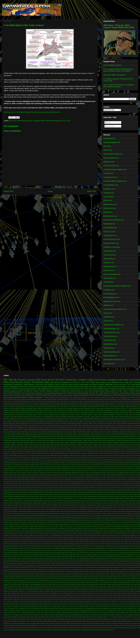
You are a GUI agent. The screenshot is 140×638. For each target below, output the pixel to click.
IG (117, 537)
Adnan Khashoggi (69, 481)
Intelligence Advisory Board (92, 539)
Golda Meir (134, 531)
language (32, 625)
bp (104, 425)
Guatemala (41, 434)
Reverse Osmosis (67, 586)
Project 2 (133, 582)
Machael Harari (103, 556)
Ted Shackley (25, 442)
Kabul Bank (16, 550)
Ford (71, 524)
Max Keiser (18, 561)
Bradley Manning (61, 429)
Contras (130, 429)
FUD (87, 432)
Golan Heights (120, 531)
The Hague (15, 606)
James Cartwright (115, 541)
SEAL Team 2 (72, 591)
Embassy (82, 453)
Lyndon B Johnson (39, 556)
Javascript (60, 543)
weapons (105, 416)
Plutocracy (78, 438)
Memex (96, 462)
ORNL (60, 571)
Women (62, 617)
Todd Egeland (44, 608)
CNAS (92, 498)
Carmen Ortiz (105, 500)
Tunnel (51, 610)
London (33, 462)
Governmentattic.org (111, 243)
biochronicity (105, 619)
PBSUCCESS (126, 576)
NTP (27, 567)
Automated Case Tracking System (86, 490)
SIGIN (90, 591)
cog (88, 399)
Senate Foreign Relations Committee (54, 595)
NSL (30, 423)
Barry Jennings (104, 492)
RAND (11, 425)
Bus (38, 498)
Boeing (54, 429)
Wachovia (62, 615)
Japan (101, 393)
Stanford (62, 599)
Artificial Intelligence (10, 419)
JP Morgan (62, 406)
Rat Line (109, 466)
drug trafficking (55, 382)
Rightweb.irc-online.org (111, 301)
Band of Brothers (29, 492)
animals (14, 475)
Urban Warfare (73, 612)
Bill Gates (118, 494)
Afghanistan (109, 384)
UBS (75, 425)
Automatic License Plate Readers (105, 490)
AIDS (60, 479)
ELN (54, 518)
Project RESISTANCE (54, 584)
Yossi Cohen (7, 619)
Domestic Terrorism (118, 513)
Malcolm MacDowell (22, 559)
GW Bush (69, 387)
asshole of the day (122, 414)
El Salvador (57, 453)
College (20, 507)
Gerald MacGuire (50, 531)
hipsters (97, 623)
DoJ (97, 393)
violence (122, 477)
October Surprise (113, 464)
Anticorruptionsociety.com (112, 154)
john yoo (9, 389)
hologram (102, 623)
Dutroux (44, 518)
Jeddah (66, 543)
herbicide (88, 475)
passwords (17, 627)
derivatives (57, 475)
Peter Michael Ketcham (38, 580)
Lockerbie (107, 554)
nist (79, 408)
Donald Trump (23, 387)
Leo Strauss (24, 462)
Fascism (58, 397)
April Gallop (130, 447)
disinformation (55, 401)
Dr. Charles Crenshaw (69, 515)
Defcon (123, 451)
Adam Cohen (39, 481)
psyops (58, 393)
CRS (124, 498)
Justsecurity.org (109, 259)
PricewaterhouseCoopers (93, 582)
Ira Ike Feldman (44, 541)
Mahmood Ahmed (123, 556)
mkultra (15, 389)
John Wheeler (35, 460)
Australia (7, 391)
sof (110, 397)
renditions (71, 627)
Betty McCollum (86, 494)
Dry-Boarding (113, 515)
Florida (95, 395)
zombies (111, 630)
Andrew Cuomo (94, 485)
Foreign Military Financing (16, 455)
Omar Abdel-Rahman (41, 574)
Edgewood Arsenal (115, 518)
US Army (78, 404)
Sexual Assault (73, 440)
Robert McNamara (73, 589)
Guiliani (42, 406)
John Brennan (107, 395)
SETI (80, 591)
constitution (7, 444)
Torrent (84, 608)
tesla (93, 401)
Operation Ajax (75, 574)
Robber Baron (7, 589)
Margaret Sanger (56, 559)
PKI (20, 578)
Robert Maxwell (64, 589)
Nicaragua (133, 436)
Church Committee (110, 401)
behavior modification (111, 393)
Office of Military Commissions (88, 571)
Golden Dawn (113, 455)
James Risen (88, 421)
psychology (84, 384)
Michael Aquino (50, 436)
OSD (66, 571)
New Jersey (68, 569)
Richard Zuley (130, 586)
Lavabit (6, 462)
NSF (82, 436)
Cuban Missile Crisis (62, 509)
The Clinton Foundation (75, 470)
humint (14, 427)
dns (31, 416)
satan (65, 477)
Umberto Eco (39, 612)
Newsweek (92, 569)
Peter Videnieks (71, 580)
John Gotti (92, 546)
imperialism (7, 625)
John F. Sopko (76, 546)
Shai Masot (90, 595)
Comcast (47, 507)
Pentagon (122, 387)
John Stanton (15, 548)
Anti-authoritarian (8, 487)
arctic (66, 619)
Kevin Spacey (109, 550)
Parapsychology (11, 466)
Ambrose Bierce (36, 485)
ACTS (53, 479)
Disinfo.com (107, 212)
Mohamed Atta (123, 412)
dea (5, 389)
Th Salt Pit (91, 604)
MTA (97, 556)
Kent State (88, 550)
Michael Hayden (114, 412)
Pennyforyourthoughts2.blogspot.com (117, 286)
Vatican (66, 442)
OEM (40, 571)
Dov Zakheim (84, 419)
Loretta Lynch (134, 554)
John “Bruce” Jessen (72, 412)
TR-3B (113, 602)
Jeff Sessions (108, 457)
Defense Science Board (14, 513)
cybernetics (51, 475)
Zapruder (22, 619)
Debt (119, 451)
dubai (108, 621)
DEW (85, 410)
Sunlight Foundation (44, 602)
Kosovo (134, 434)
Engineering (69, 520)
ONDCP (99, 464)
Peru (30, 580)
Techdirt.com (108, 321)
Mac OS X (51, 462)
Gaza (31, 434)
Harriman (26, 535)
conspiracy (7, 416)
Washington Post (80, 615)
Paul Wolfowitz (70, 438)
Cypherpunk (61, 419)
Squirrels (50, 599)
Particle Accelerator (88, 578)
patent (33, 477)
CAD (48, 498)
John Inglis (108, 546)
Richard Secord (121, 586)
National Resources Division (123, 567)
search (104, 627)
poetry (127, 444)
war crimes (117, 404)
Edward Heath (124, 518)
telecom (97, 477)
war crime (84, 391)
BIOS (125, 490)
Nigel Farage (112, 569)
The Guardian (7, 606)
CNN (45, 419)
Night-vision (120, 569)
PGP (5, 466)
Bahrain (22, 492)
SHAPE (84, 591)
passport (11, 627)
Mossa (84, 565)
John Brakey (44, 546)
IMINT (126, 537)
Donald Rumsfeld (23, 391)
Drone (16, 406)
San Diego (88, 468)
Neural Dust (55, 569)
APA (84, 427)
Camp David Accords (43, 500)
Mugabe (19, 464)
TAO (92, 602)
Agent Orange (121, 481)
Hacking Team (58, 434)
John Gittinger (85, 546)
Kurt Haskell (62, 552)
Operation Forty (125, 574)
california (108, 425)
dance (44, 408)
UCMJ (84, 610)
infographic (49, 416)
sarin (101, 627)
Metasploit (125, 561)
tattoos (51, 630)
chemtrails (112, 389)
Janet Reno (45, 543)
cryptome (16, 397)
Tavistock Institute (42, 604)
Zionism (40, 619)
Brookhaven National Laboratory (117, 496)
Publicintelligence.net (111, 297)
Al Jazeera (35, 483)
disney (26, 444)
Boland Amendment (81, 449)
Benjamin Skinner (49, 494)
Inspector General (18, 421)
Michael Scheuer (60, 436)
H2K (111, 533)
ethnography (33, 623)
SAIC (22, 425)
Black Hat (55, 449)
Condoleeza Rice (77, 410)
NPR (13, 567)
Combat (42, 507)
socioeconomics (101, 408)
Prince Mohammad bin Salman (108, 582)
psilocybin (53, 627)
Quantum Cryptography (87, 466)
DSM (119, 509)
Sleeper (65, 597)
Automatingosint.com (111, 158)
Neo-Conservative (123, 436)
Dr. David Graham (80, 515)
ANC (70, 479)
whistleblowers (84, 395)
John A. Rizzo (104, 434)
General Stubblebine (115, 528)
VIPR (54, 472)
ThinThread (114, 606)
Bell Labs (15, 494)
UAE (81, 610)
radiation (80, 416)
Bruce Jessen (95, 449)
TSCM (50, 470)
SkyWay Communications (49, 597)
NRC (41, 464)
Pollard (37, 466)
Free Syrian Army (53, 526)
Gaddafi (30, 528)
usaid (51, 447)
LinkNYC (89, 554)
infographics (119, 475)
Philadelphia (95, 580)
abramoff (132, 472)
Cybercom (76, 509)
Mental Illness (40, 436)
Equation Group (99, 520)
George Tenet (24, 412)
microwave (63, 416)
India (19, 404)
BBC (138, 408)
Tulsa (41, 610)
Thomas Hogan (121, 606)
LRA (135, 460)
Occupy (58, 423)
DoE (91, 513)
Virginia (63, 472)
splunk (22, 630)
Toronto (80, 608)
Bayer (123, 492)
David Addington (74, 419)
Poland (33, 466)
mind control (85, 382)
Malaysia (105, 412)
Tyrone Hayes (21, 472)
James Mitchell (90, 457)
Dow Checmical (58, 515)
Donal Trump (17, 432)
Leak (19, 462)
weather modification (35, 397)
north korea (49, 427)
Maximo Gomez (26, 561)
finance (44, 380)
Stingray (72, 404)
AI (64, 447)
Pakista (28, 578)
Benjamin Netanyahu (21, 410)
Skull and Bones (102, 440)
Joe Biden (114, 421)
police (21, 382)
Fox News (17, 412)
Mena (77, 406)
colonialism (35, 475)
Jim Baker (108, 543)
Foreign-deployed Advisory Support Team (93, 524)
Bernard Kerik (14, 429)
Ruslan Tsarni (25, 440)
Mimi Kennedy (84, 563)
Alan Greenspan (60, 483)
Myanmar (114, 565)
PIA (14, 578)
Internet (26, 421)
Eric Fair (119, 520)
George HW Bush (39, 391)
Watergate (103, 472)
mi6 (66, 408)
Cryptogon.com (109, 189)
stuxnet (6, 395)
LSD (114, 395)
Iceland (33, 457)
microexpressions (63, 625)
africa (5, 397)
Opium (6, 414)
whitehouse (110, 408)
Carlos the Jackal (97, 500)
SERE (46, 414)
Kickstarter (15, 552)
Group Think (68, 533)
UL (26, 472)
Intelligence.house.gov (111, 247)
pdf (29, 389)
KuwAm (115, 460)
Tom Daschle (51, 608)
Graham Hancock (40, 533)
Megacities (91, 462)
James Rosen (15, 543)
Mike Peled (56, 563)
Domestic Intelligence (107, 513)
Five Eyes (137, 453)
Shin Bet (114, 595)
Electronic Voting (118, 410)
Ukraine (79, 425)
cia (14, 379)
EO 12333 (61, 518)
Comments (110, 126)
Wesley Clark (99, 615)
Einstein (105, 419)
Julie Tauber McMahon (122, 548)
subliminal (42, 447)
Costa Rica (21, 509)
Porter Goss (116, 423)
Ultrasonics (33, 612)
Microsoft (49, 563)
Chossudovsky (95, 429)
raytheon (17, 447)
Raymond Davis (13, 414)
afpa (49, 619)
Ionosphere (47, 457)
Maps (40, 559)
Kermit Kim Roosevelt (100, 460)
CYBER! (6, 500)
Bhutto (31, 429)
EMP (57, 518)
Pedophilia (16, 393)
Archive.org (81, 487)
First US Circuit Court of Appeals (34, 524)
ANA (66, 447)
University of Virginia (49, 612)
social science (12, 630)
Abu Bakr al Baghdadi (127, 479)
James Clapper (82, 457)
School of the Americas (101, 593)
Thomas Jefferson (131, 606)
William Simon (45, 617)
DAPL (67, 419)
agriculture (85, 404)
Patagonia (97, 578)
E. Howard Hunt (21, 453)
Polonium (41, 466)
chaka (125, 619)
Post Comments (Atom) (55, 197)
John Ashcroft (19, 546)
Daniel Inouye (99, 451)
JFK (78, 389)
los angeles (56, 416)
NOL (10, 567)
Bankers (70, 492)
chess (128, 619)
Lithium (99, 554)
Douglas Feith (31, 515)
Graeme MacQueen (29, 533)
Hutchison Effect (100, 537)
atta (90, 425)
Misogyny (101, 563)
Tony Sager (66, 608)
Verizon (131, 612)
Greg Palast (61, 533)
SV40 (128, 591)
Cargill (83, 500)
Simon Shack (118, 468)
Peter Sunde (56, 580)
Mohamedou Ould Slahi (10, 464)
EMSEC (44, 432)
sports (93, 416)
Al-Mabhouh (46, 483)
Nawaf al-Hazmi (8, 569)
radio (12, 447)
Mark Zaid (93, 559)
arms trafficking (134, 382)
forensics (77, 475)
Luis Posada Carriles (27, 556)
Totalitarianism (90, 608)
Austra (71, 490)
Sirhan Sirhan (47, 425)
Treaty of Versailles (127, 608)
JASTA (73, 541)
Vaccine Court (96, 612)
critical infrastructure (23, 416)
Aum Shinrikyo (61, 490)
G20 (121, 526)
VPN (91, 612)
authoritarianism (90, 619)
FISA (127, 397)
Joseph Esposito (71, 548)
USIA (28, 472)
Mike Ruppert (8, 423)
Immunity (36, 539)
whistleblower (17, 384)
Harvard (66, 434)
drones (137, 380)
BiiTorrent (43, 449)
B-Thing (117, 490)
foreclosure (73, 623)
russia (129, 387)
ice (44, 416)
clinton (137, 387)
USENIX (14, 612)
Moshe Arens (70, 565)
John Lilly (113, 546)
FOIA (91, 395)
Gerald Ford (41, 531)
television (57, 630)
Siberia (119, 595)
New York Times (13, 401)
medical (100, 399)
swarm (43, 630)
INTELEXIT (26, 457)
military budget (82, 444)
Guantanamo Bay (9, 404)
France (25, 455)
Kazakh (47, 550)
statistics (36, 447)
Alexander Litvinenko (109, 483)
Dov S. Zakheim (49, 515)
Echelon (87, 518)
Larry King (126, 552)
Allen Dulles (133, 408)
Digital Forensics (89, 393)
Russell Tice (34, 440)
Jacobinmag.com (109, 251)
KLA (8, 550)
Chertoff (18, 451)
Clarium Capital (87, 505)
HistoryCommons (12, 537)
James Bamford (105, 541)
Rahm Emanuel (116, 584)
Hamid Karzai (49, 406)
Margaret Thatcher (65, 462)
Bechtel (6, 494)
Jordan (49, 460)
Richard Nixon (8, 440)
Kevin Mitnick (101, 550)
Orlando (135, 464)
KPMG (91, 412)
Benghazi (41, 494)
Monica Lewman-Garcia (39, 565)
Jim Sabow (125, 543)
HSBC (52, 434)
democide (89, 621)
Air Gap (25, 483)
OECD (36, 571)
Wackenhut (72, 442)
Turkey (34, 401)
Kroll (52, 552)
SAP (61, 591)
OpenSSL (67, 574)
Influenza (65, 539)
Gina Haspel (63, 531)
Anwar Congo (54, 487)
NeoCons (132, 412)
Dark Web (106, 451)
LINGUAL (85, 552)
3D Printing (18, 479)
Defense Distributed (126, 511)
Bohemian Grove (70, 449)
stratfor (97, 416)
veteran (96, 630)
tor (62, 393)
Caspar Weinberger (26, 503)
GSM (22, 528)
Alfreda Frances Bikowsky (122, 483)
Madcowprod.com (110, 266)
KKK (93, 460)
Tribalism (6, 610)
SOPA (102, 406)
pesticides (110, 444)
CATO (51, 498)
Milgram (78, 563)
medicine (56, 391)
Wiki (38, 387)
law (10, 379)
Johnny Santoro (23, 548)
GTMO (132, 397)
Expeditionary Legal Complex (28, 522)
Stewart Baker (128, 599)
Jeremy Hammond (88, 543)
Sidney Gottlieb (82, 440)
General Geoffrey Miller (51, 455)
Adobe (76, 481)
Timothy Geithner (35, 608)
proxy (58, 477)
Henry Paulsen (92, 535)
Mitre (14, 423)
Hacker (138, 533)
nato (68, 391)
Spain (10, 599)
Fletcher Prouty (8, 412)
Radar (109, 584)
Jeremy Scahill (94, 434)
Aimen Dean (12, 483)
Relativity (36, 586)
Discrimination (81, 513)
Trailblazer (106, 608)
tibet (65, 630)
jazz (135, 475)
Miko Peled (72, 563)
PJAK (17, 578)
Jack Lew (98, 541)
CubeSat (70, 509)
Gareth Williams (16, 434)
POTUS (38, 438)
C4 (45, 498)
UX (35, 472)
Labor (100, 552)
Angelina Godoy (130, 485)
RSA (53, 404)
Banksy (115, 427)
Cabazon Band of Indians (15, 500)
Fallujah (101, 453)
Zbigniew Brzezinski (124, 472)
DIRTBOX (105, 509)
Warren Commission (86, 472)
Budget (132, 496)
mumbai (82, 625)
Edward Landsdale (48, 453)
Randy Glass (103, 466)
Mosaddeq (59, 565)
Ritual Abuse (33, 414)
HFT (114, 533)
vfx (10, 395)
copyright (83, 397)
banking (56, 387)
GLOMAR (6, 528)
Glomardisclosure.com (111, 239)
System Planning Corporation (82, 602)
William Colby (93, 442)
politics (6, 382)
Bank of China (64, 492)
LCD (74, 552)
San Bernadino (53, 593)
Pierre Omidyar (12, 582)
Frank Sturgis (31, 455)
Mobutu (115, 563)
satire (22, 447)
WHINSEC (68, 472)
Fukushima (126, 401)
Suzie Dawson (64, 602)
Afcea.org (107, 146)
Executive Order (71, 432)
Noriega (12, 438)
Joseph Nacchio (100, 548)
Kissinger (20, 552)
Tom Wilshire (59, 608)
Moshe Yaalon (78, 565)
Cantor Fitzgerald (68, 500)
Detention (80, 393)
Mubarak (99, 565)
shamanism (122, 627)
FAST (59, 522)
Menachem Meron (74, 561)
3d (79, 427)
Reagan (84, 406)
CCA (58, 498)
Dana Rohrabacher (13, 511)
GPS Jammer (13, 528)
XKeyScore (101, 442)
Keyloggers (117, 550)
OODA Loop (105, 464)
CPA (104, 449)
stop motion (34, 630)
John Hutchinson (99, 546)
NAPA (119, 565)
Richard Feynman (103, 586)
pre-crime (48, 627)
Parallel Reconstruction (67, 578)
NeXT (14, 569)
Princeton (120, 582)
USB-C (5, 612)
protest (78, 391)
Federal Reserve (73, 384)
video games (101, 630)
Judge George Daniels (85, 460)
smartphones (80, 477)
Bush (13, 395)
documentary (8, 384)
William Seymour (35, 617)
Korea (49, 552)
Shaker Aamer (98, 595)
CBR (55, 498)
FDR (68, 522)
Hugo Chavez (73, 434)
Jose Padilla (54, 548)
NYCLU (33, 567)
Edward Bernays (38, 453)
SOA (44, 440)
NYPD (10, 393)
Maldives (30, 559)
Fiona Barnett (130, 453)
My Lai (109, 565)
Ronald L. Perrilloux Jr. (19, 591)
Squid (46, 599)
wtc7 (105, 387)
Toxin (96, 608)
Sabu (82, 468)
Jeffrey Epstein (21, 399)
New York (48, 404)
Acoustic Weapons (9, 481)
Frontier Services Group (99, 526)
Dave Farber (60, 511)
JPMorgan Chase (68, 457)
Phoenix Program (121, 580)
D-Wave (90, 509)
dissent (63, 475)
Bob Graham (49, 410)
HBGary (10, 421)
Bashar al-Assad (9, 410)
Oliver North (19, 438)
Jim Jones (119, 543)
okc (54, 427)
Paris (81, 578)
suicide (107, 404)
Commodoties (54, 507)
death (80, 621)
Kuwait (120, 460)
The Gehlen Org (94, 470)
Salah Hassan (28, 593)
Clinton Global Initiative (107, 505)
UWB (23, 612)
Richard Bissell (86, 586)
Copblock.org (108, 173)
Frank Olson (127, 524)
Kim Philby (110, 460)
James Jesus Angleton (77, 421)
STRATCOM (120, 591)
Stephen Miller (28, 470)
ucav (71, 427)
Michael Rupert (8, 563)
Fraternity (11, 526)
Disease (87, 513)
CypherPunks (83, 509)
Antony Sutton (38, 487)
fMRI (38, 623)
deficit (138, 425)
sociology (87, 477)
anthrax (23, 393)
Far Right (100, 522)
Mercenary (89, 561)
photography (131, 389)
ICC (21, 457)
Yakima (116, 617)
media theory (43, 625)
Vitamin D (37, 615)
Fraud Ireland (18, 526)
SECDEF (59, 468)
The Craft (124, 604)
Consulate (96, 507)
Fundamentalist (116, 526)
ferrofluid (46, 623)
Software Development (53, 121)
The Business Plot (117, 604)
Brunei (128, 496)
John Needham (121, 546)
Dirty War (73, 513)
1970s (54, 447)
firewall (58, 623)
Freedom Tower (72, 526)
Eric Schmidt (125, 520)
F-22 (48, 522)
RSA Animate (118, 438)
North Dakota (84, 464)
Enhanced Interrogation (25, 406)
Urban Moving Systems (53, 442)
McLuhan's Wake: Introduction (114, 75)
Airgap (29, 483)
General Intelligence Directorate (67, 455)
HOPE (47, 434)
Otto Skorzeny (108, 576)
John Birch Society (35, 546)
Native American (62, 464)
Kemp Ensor (53, 550)
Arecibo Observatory (90, 487)
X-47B (112, 617)
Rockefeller (16, 425)
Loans (102, 554)
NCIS (127, 565)
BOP (136, 490)
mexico (105, 399)
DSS (93, 451)
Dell (22, 513)
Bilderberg (31, 410)
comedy (102, 382)
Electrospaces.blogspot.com (113, 220)
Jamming (29, 543)
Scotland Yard (125, 593)
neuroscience (23, 389)
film (39, 416)
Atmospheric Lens (24, 490)
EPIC (69, 518)
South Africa (11, 470)
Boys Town (87, 496)
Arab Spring (136, 447)
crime (120, 393)
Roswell (28, 591)
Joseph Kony (65, 460)
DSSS (122, 509)
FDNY (93, 453)
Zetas (27, 619)
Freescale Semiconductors (84, 526)
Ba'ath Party (9, 492)
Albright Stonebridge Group (83, 483)
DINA (87, 451)
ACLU (138, 389)
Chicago (69, 410)
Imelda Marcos (30, 539)
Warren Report (96, 472)
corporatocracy (43, 475)
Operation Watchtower (23, 576)
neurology (70, 416)
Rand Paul (15, 586)
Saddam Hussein (54, 440)
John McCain (133, 457)
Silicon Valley (27, 597)
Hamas (21, 535)
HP (116, 533)
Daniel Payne (46, 511)
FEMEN (72, 522)
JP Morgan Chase (52, 412)
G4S (9, 434)
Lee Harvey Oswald (43, 554)
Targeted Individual (32, 604)
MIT (31, 436)
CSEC (131, 498)
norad (75, 416)
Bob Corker (25, 496)
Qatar (74, 584)
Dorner (25, 515)
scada (26, 447)
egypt (92, 399)
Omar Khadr (51, 574)
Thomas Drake (82, 399)
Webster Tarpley (93, 414)
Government (120, 455)
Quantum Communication (73, 466)
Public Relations (97, 438)
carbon (118, 619)
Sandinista (66, 593)
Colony (37, 507)
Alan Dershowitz (94, 447)
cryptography (13, 387)
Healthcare (60, 535)
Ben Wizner (29, 494)
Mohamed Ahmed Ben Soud (125, 563)
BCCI (65, 393)
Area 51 (6, 449)
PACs (120, 576)
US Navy (11, 408)
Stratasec (64, 414)
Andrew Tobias (113, 485)
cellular (60, 395)
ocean (132, 625)
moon (78, 625)
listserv (37, 625)
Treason (119, 608)
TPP (110, 602)
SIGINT (62, 380)
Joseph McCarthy (81, 548)
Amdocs (43, 485)
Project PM (44, 584)
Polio (60, 582)
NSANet (23, 567)
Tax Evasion (73, 399)
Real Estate (91, 406)
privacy (104, 380)
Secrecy (110, 406)
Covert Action (68, 451)
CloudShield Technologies (125, 505)
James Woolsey (99, 457)
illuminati (64, 444)
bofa (110, 619)
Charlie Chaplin (118, 503)
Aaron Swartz (74, 447)
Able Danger (115, 416)
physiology (33, 627)
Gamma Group (40, 455)
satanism (88, 408)
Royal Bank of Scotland (43, 591)
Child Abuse (39, 384)
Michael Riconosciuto (123, 462)
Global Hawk (86, 531)
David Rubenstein (89, 511)
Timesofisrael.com (110, 336)
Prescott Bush (86, 438)
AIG (81, 427)
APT (69, 447)
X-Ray (116, 472)
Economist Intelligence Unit (96, 518)
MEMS (70, 556)
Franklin (133, 524)
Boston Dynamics (60, 496)
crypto (134, 425)
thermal (108, 477)
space (138, 393)
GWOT (26, 528)
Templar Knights (56, 604)
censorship (47, 401)
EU (101, 419)
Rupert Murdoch (54, 591)
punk (58, 627)
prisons (76, 401)
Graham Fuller (128, 455)
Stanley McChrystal (81, 599)
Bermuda (62, 494)
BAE (46, 397)
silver (127, 627)
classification (7, 621)
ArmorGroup (104, 487)
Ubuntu (27, 612)
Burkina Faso (32, 498)
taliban (112, 404)
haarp (96, 399)
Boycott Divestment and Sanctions (74, 496)
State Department (63, 399)
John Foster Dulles (117, 457)
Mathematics (133, 559)
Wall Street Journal (70, 615)
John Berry (27, 546)
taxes (67, 427)
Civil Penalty (73, 505)
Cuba (23, 395)
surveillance (82, 380)
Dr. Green (88, 515)
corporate (13, 416)
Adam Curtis (46, 481)
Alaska (74, 483)
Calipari (29, 500)
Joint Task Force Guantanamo (36, 548)
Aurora (67, 490)
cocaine (30, 475)
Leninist (65, 554)
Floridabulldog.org (110, 228)
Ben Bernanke (112, 399)
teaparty (92, 477)
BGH (122, 490)
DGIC (101, 509)
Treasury (77, 414)
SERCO (97, 406)
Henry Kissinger (93, 391)
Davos (96, 511)
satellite (93, 408)
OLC (53, 423)
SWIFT (132, 591)
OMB (95, 464)
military (91, 380)
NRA (16, 567)
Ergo (105, 520)
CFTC (75, 498)
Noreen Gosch (77, 464)
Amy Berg (123, 447)
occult (128, 625)
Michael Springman (17, 563)
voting (129, 477)
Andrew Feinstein (104, 485)
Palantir (33, 578)
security (30, 447)
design (94, 621)
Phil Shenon (79, 580)
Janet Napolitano (37, 543)
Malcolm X (57, 462)
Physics (105, 389)
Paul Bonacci (117, 578)
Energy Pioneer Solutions (58, 520)
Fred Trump (25, 526)
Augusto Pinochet (21, 419)
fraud (12, 382)
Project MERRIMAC (35, 584)
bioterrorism (124, 442)
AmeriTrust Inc (50, 485)
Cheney (13, 451)
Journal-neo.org (109, 255)
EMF (121, 401)
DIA (89, 410)
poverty (43, 627)
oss (57, 427)
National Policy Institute (97, 567)
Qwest (95, 584)
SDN (66, 591)
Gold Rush (127, 531)
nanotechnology (72, 408)
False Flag (36, 406)
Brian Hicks (105, 496)
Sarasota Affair (86, 593)
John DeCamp (61, 546)
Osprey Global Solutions (97, 576)
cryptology (68, 621)
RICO (97, 466)
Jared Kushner (53, 543)
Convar (119, 507)
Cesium (87, 503)
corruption (100, 387)
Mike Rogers (132, 462)
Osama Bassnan (67, 576)
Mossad (43, 395)
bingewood (98, 619)
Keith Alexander (127, 434)
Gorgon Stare (10, 533)
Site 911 (39, 597)
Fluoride (6, 455)
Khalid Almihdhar (125, 550)
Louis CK (18, 556)
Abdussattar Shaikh (84, 447)
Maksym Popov (12, 559)
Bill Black (100, 494)
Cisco (49, 419)
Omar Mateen (27, 438)
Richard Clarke (23, 414)
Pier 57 (6, 582)
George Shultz (29, 531)
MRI (92, 556)
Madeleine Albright (113, 556)
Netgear (30, 569)
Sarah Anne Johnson (75, 593)
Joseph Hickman (56, 460)
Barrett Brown (123, 427)
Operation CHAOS (94, 574)
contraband (43, 621)
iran (70, 382)
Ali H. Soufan (11, 485)
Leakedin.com (108, 263)
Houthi (65, 537)
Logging (119, 554)
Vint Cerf (32, 615)
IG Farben (121, 537)
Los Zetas (13, 556)
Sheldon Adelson (107, 595)
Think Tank (117, 470)
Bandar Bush (72, 393)
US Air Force (66, 121)
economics (63, 384)
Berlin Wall (37, 449)
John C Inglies (52, 546)
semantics (110, 627)
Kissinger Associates (29, 552)
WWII (48, 395)
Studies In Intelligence (13, 602)
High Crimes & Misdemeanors (122, 535)
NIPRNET (6, 567)
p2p (135, 625)
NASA (6, 393)
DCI (85, 451)
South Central (125, 597)
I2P (113, 537)
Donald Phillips (136, 513)
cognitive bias (21, 621)
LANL (67, 552)
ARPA (83, 479)
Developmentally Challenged (36, 513)
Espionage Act (61, 432)
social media (87, 401)
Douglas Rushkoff (40, 515)
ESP (72, 518)
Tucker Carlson (36, 610)
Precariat (71, 582)
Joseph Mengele (73, 460)
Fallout (95, 522)
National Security (112, 436)
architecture (116, 442)
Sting (133, 599)
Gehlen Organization (77, 528)
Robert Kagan (25, 468)
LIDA (77, 552)
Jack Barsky (92, 541)
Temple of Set (65, 604)
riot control (83, 627)
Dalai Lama (128, 509)
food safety (66, 623)
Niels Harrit (106, 569)
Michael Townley (36, 563)
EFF (31, 391)
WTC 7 (129, 395)
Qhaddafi (78, 584)
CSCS (127, 498)
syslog (47, 630)
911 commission (113, 387)
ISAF (132, 537)
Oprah (131, 464)
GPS (133, 419)
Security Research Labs (26, 595)
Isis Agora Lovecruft (54, 541)
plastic (38, 627)
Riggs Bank (7, 468)
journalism (92, 389)
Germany (28, 395)
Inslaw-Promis (11, 399)
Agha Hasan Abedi (130, 481)
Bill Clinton (122, 389)
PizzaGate (108, 423)
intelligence (65, 382)
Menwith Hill (82, 561)
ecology (119, 621)
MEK (67, 556)
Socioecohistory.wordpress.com (115, 309)
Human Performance (90, 537)
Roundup (33, 591)
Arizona (98, 487)
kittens (28, 625)
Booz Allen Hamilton (60, 410)
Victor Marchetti (25, 615)
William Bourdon (17, 617)
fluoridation (50, 444)
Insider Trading (40, 457)
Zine (36, 619)
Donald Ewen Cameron (29, 432)
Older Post (91, 191)
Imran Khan (43, 539)
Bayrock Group (132, 427)
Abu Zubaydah (121, 397)
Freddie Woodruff (34, 526)
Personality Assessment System (20, 580)
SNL (94, 591)
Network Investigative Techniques (42, 569)
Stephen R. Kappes (109, 599)
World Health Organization (79, 617)
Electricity (19, 520)
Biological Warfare (45, 429)
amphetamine (61, 619)
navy (94, 625)
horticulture (120, 623)
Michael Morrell (112, 462)
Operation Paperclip (81, 423)
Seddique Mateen (39, 595)
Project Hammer (13, 584)
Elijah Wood (36, 520)
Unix (45, 472)
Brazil (99, 496)
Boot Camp (51, 496)
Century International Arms (77, 503)
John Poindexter (11, 460)
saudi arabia (123, 380)
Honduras (17, 457)
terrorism (51, 380)
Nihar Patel (127, 569)
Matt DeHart (11, 561)
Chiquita (23, 451)
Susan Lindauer (55, 602)
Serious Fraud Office (81, 595)
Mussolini (104, 565)
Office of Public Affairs (103, 571)
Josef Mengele (62, 548)
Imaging (23, 539)
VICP (79, 612)
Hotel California (51, 537)
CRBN (74, 429)
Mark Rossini (74, 462)
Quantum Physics (107, 438)
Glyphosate (112, 531)
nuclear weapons (92, 444)
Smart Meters (111, 440)
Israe (62, 541)
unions (91, 630)
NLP (79, 436)
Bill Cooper (49, 449)
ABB (49, 479)
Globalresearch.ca (110, 235)
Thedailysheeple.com (111, 329)
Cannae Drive (59, 500)
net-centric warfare (101, 625)
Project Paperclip (49, 466)
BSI (5, 492)
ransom (66, 627)
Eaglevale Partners (79, 518)
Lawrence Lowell (23, 554)
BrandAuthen (94, 496)
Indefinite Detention (52, 539)
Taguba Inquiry (125, 602)
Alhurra (6, 485)
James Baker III (51, 421)
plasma (48, 477)
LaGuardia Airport (93, 552)
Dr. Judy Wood (12, 453)
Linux (29, 462)
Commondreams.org (111, 165)
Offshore (21, 574)
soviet (18, 630)
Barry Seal (125, 404)
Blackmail (18, 496)
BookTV (45, 496)
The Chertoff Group (63, 470)
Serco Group (64, 440)
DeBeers (100, 511)
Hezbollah (111, 535)
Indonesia (60, 539)
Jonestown (48, 548)
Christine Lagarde (30, 451)
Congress (13, 391)
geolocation (80, 623)
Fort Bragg (115, 524)
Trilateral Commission (15, 610)
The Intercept (103, 470)
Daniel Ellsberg (23, 511)
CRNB (120, 498)
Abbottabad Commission (100, 479)
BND (111, 427)
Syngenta (70, 602)
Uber (37, 472)
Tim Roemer (11, 608)
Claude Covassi (96, 505)
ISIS (33, 412)
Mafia (34, 436)
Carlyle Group (99, 401)
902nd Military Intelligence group (31, 479)
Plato (38, 582)
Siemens (124, 595)
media (102, 397)
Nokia (8, 571)
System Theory (16, 442)
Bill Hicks (36, 429)
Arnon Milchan (112, 487)
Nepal (26, 569)
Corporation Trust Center (10, 509)
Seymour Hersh (110, 468)
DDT (94, 509)
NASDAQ (123, 565)
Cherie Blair (131, 503)
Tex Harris (85, 604)
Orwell (60, 576)
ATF (109, 416)
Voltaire (50, 615)
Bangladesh (37, 492)
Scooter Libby (112, 593)
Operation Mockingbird (68, 423)
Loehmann (113, 554)
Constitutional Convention (86, 507)
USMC (17, 408)
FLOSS (77, 522)
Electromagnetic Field (66, 453)
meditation (55, 625)
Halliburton (16, 535)
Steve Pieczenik (119, 599)
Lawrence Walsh (32, 554)
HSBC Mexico (124, 533)
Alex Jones (130, 416)
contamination (36, 621)
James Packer (7, 543)
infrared (131, 475)
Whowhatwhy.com (110, 356)
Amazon (29, 485)
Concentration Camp (72, 507)
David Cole (75, 511)
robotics (33, 389)
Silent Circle (20, 597)
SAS (63, 591)
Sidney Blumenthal (54, 414)
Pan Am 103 (45, 578)
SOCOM (30, 425)
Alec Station (95, 427)
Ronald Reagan (121, 395)
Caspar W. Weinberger (14, 503)
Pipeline (28, 466)
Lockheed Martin (39, 121)
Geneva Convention (9, 531)
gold (10, 427)
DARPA (50, 387)
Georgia (35, 531)
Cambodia (34, 500)
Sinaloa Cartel (92, 440)
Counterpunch (28, 509)
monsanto (62, 391)
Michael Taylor (27, 563)
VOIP (87, 612)
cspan (40, 408)
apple (28, 393)
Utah (62, 442)
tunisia (115, 477)
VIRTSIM (83, 612)
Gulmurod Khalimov (95, 533)
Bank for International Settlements (50, 492)
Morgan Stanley (51, 565)
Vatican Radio (124, 612)
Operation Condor (104, 574)
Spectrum (36, 599)
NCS (131, 565)
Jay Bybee (86, 434)
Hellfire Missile (83, 535)
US (100, 610)
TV (119, 602)
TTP (117, 602)
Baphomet (76, 492)
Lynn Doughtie (48, 556)
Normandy (13, 571)
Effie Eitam (7, 520)
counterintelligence (52, 621)
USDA (9, 612)
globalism (82, 475)
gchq (32, 393)
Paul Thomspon (125, 578)
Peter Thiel (63, 580)
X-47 (108, 617)
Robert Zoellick (107, 589)
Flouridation (66, 524)
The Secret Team (72, 606)
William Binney (105, 391)
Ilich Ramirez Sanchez (14, 539)
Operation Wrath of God (36, 576)
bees (93, 425)
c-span (114, 619)
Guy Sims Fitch (105, 533)
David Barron (67, 511)
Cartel (107, 449)
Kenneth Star (80, 550)
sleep (131, 627)
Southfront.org (108, 317)
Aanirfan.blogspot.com (111, 142)
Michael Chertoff (103, 462)
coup (65, 395)
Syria (97, 382)
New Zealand (37, 423)
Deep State (52, 397)
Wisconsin (52, 617)
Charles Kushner (98, 503)
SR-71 (110, 591)
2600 (13, 479)
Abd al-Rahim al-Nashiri (114, 479)
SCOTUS (41, 414)
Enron (88, 520)
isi (134, 393)
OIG (92, 464)
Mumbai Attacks (26, 464)
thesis (62, 630)
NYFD (37, 567)
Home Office (43, 537)
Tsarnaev (32, 442)
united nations (123, 391)
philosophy (23, 627)
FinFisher (115, 432)
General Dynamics (94, 528)
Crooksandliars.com (110, 185)
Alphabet (24, 485)
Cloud (116, 505)
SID (88, 591)
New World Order (77, 569)
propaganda (112, 380)
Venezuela (83, 414)
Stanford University (70, 599)
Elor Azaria (43, 520)
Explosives (40, 522)
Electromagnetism (107, 410)
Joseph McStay (91, 548)
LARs (71, 552)
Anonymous (122, 384)
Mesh (111, 561)
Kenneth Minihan (72, 550)
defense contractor (52, 408)
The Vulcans (110, 470)
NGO (38, 464)
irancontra (114, 391)
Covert (62, 451)
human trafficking (112, 382)
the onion (102, 477)
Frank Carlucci (122, 432)
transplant (69, 630)
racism (82, 408)
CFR (119, 399)
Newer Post (8, 191)
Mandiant (35, 559)
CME (84, 498)
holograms (108, 623)
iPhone (114, 475)
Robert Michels (83, 589)
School (92, 593)
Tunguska (46, 610)
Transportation (113, 608)
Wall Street (136, 395)
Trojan (29, 610)
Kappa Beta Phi (24, 550)
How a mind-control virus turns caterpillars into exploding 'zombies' (118, 86)
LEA (16, 436)
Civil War (80, 505)
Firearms (126, 419)
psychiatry (62, 427)
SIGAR (40, 440)
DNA (117, 401)
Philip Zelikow (22, 401)
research (77, 627)
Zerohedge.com (109, 363)
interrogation (38, 393)
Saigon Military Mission (10, 593)
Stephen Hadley (98, 599)
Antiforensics (21, 487)
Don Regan (128, 513)
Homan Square (35, 537)
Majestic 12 (132, 556)
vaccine (75, 427)
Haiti (11, 535)
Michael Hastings (35, 399)
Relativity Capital (43, 586)
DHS (45, 384)
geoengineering (63, 389)
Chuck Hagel (66, 505)
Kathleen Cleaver (40, 550)
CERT (71, 498)
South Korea (132, 597)
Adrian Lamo (101, 481)
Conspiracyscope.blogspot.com (115, 169)
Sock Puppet (76, 597)
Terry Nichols (78, 604)
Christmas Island (45, 505)
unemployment (85, 630)
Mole (11, 565)
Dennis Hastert (8, 432)
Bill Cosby (113, 494)
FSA (80, 522)
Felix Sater (115, 453)
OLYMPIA (51, 571)
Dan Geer (134, 509)
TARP (95, 602)
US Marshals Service (130, 610)
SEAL (26, 425)
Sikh (15, 597)
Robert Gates (46, 589)
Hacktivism (6, 535)
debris (84, 621)
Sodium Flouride (84, 597)
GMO (100, 395)
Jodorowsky (12, 546)
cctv (122, 619)
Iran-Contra (33, 387)
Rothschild (40, 468)
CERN (69, 429)
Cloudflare (46, 451)
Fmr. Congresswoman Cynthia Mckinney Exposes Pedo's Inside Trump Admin (118, 70)
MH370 (27, 436)
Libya (126, 382)
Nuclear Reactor (46, 423)
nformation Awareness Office (118, 625)
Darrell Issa (53, 511)
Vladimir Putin (44, 615)
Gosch (16, 533)
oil (93, 404)
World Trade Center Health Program (97, 617)
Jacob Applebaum (40, 421)
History (5, 537)
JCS (44, 412)
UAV (37, 401)
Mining (138, 462)
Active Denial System (20, 481)
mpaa (10, 477)
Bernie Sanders (23, 429)
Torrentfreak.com (109, 340)
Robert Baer (22, 589)
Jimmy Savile (106, 421)
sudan (39, 630)
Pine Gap (19, 582)
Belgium (10, 494)
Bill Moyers (125, 494)
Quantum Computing (87, 584)
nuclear (15, 477)
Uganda (41, 472)
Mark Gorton (73, 559)
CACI (100, 449)
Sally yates (35, 593)
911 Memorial (44, 479)
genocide (58, 444)
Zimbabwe (109, 442)
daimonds (76, 621)
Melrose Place (48, 561)
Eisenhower (13, 520)
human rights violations (105, 475)
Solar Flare (99, 597)
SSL (47, 440)
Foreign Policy (77, 524)
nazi (40, 427)
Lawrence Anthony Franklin (11, 554)
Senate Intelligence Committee (123, 406)
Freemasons (131, 432)
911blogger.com (109, 138)
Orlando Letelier (53, 576)
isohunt (24, 625)
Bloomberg (31, 419)
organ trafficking (21, 477)
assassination (71, 380)
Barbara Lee (82, 492)
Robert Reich (91, 589)
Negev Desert (20, 569)
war (90, 384)
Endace (49, 520)
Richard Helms (112, 586)
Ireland (80, 434)
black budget (99, 425)
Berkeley (56, 494)
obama (72, 391)
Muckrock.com (108, 270)
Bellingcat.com (108, 162)
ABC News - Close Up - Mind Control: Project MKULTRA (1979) (118, 26)
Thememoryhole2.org (111, 332)
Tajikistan (132, 602)
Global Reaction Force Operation (100, 531)
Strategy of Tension (42, 470)
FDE (65, 522)
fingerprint (52, 623)
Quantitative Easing (60, 466)
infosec (17, 625)
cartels (35, 408)
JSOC (75, 457)
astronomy (72, 619)
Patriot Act (101, 423)
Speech (42, 599)
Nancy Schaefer (43, 567)
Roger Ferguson (125, 589)
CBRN (92, 382)
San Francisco (38, 425)
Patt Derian (103, 578)
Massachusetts (126, 559)
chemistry (19, 475)
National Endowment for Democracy (95, 436)
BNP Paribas (131, 490)
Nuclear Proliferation (22, 571)
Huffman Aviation (79, 537)
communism (136, 442)
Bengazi (35, 494)
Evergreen (16, 522)
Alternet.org (107, 150)
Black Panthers (39, 410)
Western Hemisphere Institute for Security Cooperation (118, 615)
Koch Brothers (39, 552)
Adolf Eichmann (82, 481)
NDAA (5, 401)
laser (25, 427)
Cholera (16, 505)
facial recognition (69, 475)
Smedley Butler (127, 468)
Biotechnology (132, 494)
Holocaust (28, 537)
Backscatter (16, 492)
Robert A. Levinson (15, 468)
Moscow (64, 565)
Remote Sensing (126, 466)
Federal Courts (116, 522)
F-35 (14, 121)
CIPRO (81, 498)
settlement (116, 627)
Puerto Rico (63, 584)
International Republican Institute (24, 541)
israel (131, 380)
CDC (61, 498)
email (40, 444)
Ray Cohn (21, 586)
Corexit (129, 507)
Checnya (125, 503)
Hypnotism (109, 537)
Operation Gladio (46, 399)
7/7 (44, 397)
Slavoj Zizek (59, 597)
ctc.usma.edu (108, 197)
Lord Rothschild (125, 554)
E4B (27, 453)
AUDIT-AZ (88, 479)
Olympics (32, 574)
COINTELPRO (125, 399)
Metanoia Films (118, 561)
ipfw (20, 625)
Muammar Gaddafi (39, 404)
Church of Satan (105, 429)
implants (12, 625)
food (5, 427)
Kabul (11, 550)
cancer (114, 425)
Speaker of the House (18, 599)
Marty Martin (117, 559)
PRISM (44, 438)
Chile (88, 429)
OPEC (56, 571)
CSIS (134, 498)
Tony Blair (71, 414)
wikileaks (63, 387)
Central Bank (65, 503)
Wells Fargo (102, 414)
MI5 (44, 462)
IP (30, 457)
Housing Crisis (59, 537)
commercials (120, 425)
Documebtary (96, 513)
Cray (34, 509)
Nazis (133, 387)
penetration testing (41, 477)
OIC (47, 571)
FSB (84, 432)
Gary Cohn (69, 528)
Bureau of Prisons (24, 498)
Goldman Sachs (53, 384)
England (75, 520)
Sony (111, 597)
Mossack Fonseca (92, 565)
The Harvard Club (23, 606)
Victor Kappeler (16, 615)
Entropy (92, 520)
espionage (44, 387)
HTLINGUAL (132, 533)
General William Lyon (127, 528)
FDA (81, 432)
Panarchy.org (108, 282)
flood (61, 623)
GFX (135, 526)
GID (130, 419)
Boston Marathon (42, 389)
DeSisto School (108, 511)
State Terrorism (20, 470)
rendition (100, 389)
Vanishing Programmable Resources (110, 612)
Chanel (91, 503)
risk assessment (90, 627)
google (86, 387)
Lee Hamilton (98, 412)
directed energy (128, 393)
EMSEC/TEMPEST (94, 419)
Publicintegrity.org (110, 294)
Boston (37, 419)
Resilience (59, 586)
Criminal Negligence (50, 509)
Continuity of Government (119, 429)
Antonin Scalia (30, 487)
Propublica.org (108, 290)
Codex (135, 505)
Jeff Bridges (71, 543)
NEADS (135, 565)
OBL (90, 464)
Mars (79, 462)
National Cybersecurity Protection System (59, 567)
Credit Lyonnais (40, 509)
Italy (22, 404)
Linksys (94, 554)
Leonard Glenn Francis (74, 554)
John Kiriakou (28, 404)
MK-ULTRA (36, 395)
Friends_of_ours (109, 232)
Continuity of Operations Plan (108, 507)
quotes (62, 477)
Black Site (13, 496)
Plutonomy (44, 582)
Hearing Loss (66, 535)
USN (17, 612)
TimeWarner (21, 608)
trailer (111, 477)
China (116, 384)
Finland (23, 524)
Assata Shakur (8, 490)
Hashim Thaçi (48, 535)
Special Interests (29, 599)
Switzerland (7, 442)
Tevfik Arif (54, 470)
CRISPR (115, 498)
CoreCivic (123, 507)
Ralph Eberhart (8, 586)
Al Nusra (40, 483)
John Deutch (68, 546)
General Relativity (104, 528)
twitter (79, 630)
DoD (10, 121)
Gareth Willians (61, 528)
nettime (108, 625)
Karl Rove (32, 550)
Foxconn (121, 524)
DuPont (119, 515)
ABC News (60, 447)
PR (25, 578)
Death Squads (116, 511)
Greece (35, 434)
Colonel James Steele (29, 507)
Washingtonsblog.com (111, 352)
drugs (133, 384)
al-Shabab (54, 619)
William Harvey (26, 617)
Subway (22, 602)
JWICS (77, 541)
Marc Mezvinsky (46, 559)
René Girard (52, 586)
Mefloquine (34, 561)
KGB (27, 399)
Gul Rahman (136, 455)
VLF (57, 472)
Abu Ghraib (122, 416)
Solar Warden (105, 597)
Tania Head (12, 604)
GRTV (19, 528)
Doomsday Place (8, 515)
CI (77, 498)
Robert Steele (99, 589)
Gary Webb (25, 434)
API (75, 479)
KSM (120, 434)
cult (72, 621)
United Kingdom (28, 384)
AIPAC (124, 408)
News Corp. (85, 569)
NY (30, 567)
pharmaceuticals (119, 444)
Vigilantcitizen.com (110, 344)
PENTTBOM (133, 576)
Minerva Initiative (93, 563)
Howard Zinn (71, 537)
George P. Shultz (19, 531)
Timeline (27, 608)
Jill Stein (102, 543)
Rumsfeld (53, 468)
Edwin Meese (52, 432)
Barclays (89, 492)
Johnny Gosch (43, 460)
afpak (46, 382)
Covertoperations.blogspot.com (114, 181)
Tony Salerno (73, 608)
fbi (57, 380)
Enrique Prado (82, 520)
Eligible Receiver (27, 520)
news (43, 427)
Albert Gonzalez (103, 447)
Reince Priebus (116, 466)
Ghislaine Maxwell (93, 455)
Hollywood (65, 397)
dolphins (104, 621)
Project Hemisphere (23, 584)
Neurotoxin (62, 569)
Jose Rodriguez (84, 412)
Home (50, 191)
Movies (75, 436)
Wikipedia (86, 442)
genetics (97, 397)
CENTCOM (66, 498)
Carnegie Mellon (81, 429)
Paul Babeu (110, 578)
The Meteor (32, 606)
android (6, 475)
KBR (5, 550)
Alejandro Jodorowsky (114, 447)
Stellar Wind (90, 599)
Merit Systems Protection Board (101, 561)
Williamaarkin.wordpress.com (114, 360)
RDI (98, 584)
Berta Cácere (77, 494)
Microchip (44, 563)
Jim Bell (113, 543)
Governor (21, 533)
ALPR (63, 479)
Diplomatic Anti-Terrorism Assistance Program (57, 513)
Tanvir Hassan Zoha (21, 604)
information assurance (24, 121)
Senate (57, 404)
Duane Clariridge (126, 515)
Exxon (45, 522)
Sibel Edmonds (65, 404)
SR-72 (114, 591)
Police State (55, 582)
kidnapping (20, 427)
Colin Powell (52, 451)
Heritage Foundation (102, 535)
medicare (49, 625)
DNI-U (110, 509)
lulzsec (69, 395)
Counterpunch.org (110, 177)
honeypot (114, 623)
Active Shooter (31, 481)
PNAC (90, 423)
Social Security (136, 468)
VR (59, 472)
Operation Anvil (83, 574)
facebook (35, 416)
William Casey (110, 472)
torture (97, 380)
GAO (129, 526)
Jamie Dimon (23, 543)
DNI (91, 451)
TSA (128, 384)
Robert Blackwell (30, 589)
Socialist (70, 597)
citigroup (25, 475)
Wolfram (57, 617)
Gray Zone (48, 533)
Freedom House (63, 526)
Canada (18, 395)
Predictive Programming (128, 423)
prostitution (7, 447)
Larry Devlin (119, 552)
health (90, 404)
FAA (51, 522)
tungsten (75, 630)
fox (8, 427)
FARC (121, 419)
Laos (114, 552)
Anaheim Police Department (82, 485)
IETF (115, 537)
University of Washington (62, 612)
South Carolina (117, 597)
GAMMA (125, 526)
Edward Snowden (98, 384)
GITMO (75, 382)
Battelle (120, 492)
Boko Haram (39, 496)
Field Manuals (122, 453)
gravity (92, 623)
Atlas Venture (15, 490)
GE (132, 526)
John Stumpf (27, 460)
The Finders (86, 470)
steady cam (27, 630)
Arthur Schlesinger (122, 487)
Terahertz (71, 604)
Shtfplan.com (108, 305)
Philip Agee (102, 580)
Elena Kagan (128, 410)
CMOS (88, 498)
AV (92, 479)
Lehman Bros (59, 554)
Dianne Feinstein (96, 410)
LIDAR (81, 552)
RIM (104, 584)
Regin (31, 586)
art (79, 382)
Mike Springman (63, 563)
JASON (31, 421)
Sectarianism (15, 595)
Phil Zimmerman (87, 580)
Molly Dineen (16, 565)
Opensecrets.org (109, 278)
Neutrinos (69, 464)
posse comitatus (135, 444)
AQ (16, 382)
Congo (58, 451)
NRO (19, 567)
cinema (10, 397)
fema (61, 401)
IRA (129, 537)
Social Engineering (58, 425)
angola (10, 475)
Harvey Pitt (32, 535)
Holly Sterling (21, 537)
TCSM (103, 602)
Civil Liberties (39, 451)
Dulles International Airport (11, 518)
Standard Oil (56, 599)
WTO (54, 615)
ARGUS (79, 479)
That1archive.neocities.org (113, 325)
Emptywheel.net (109, 224)
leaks (68, 444)
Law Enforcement (13, 462)
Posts (108, 122)
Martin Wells (110, 559)
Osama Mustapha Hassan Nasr (81, 576)
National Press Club (110, 567)
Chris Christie (23, 505)
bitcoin (130, 442)
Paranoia (76, 578)
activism (45, 619)
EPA (66, 518)
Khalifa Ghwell (8, 552)
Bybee (41, 498)
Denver (26, 513)
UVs (20, 612)
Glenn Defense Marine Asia (75, 531)
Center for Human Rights (55, 503)
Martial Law (84, 462)
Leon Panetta (70, 406)
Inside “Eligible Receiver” (112, 65)
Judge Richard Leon (110, 548)
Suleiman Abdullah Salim (31, 602)
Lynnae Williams (57, 556)
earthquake (113, 621)
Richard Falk (93, 586)
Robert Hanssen (54, 589)
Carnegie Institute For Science (118, 500)
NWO (47, 464)
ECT (51, 518)
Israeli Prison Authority (57, 457)
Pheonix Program (20, 466)
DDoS (97, 509)
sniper (134, 627)
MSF (94, 556)
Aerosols (107, 481)
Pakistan (49, 391)
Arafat (60, 487)
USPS (32, 472)
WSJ (72, 472)
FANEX (55, 522)
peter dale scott (100, 404)
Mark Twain (80, 559)
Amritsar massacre (59, 485)
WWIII (57, 615)
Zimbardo (32, 619)
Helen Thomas (75, 535)
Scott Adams (133, 593)
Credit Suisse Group (78, 451)
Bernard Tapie (69, 494)
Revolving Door (77, 586)
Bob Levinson (32, 496)
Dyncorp (39, 432)
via (118, 477)
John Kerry (126, 457)
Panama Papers (51, 438)
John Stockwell (113, 434)
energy (44, 444)
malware (75, 395)
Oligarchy (27, 574)
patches (29, 477)
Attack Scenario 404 (50, 490)
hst (42, 416)
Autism (75, 490)
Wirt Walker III (111, 414)
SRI (69, 468)
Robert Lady (33, 468)
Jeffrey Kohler (79, 543)
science (27, 382)
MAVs (63, 556)
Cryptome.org (108, 193)
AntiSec (15, 487)
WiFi (84, 425)
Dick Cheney (53, 389)
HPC (119, 533)
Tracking (100, 608)
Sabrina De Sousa (76, 468)
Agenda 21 (113, 481)
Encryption (89, 453)
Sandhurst (60, 593)
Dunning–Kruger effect (35, 518)
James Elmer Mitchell (62, 421)
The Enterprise (37, 382)
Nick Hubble (99, 569)
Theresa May (106, 606)
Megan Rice (40, 561)
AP (73, 479)
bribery (41, 401)
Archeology (74, 487)
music (91, 387)
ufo (101, 416)
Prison (29, 401)
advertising (76, 397)
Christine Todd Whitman (33, 505)
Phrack (128, 580)
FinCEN (132, 522)
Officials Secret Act (13, 574)
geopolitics (24, 397)
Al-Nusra (52, 483)
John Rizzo (61, 412)
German (57, 531)
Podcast (49, 582)
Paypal (132, 578)
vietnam (113, 397)
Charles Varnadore (109, 503)
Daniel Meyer (38, 511)
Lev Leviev (83, 554)
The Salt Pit (63, 606)
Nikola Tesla (133, 569)
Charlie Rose (7, 451)
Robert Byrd (39, 589)
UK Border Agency (91, 610)
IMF (55, 406)
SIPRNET (65, 468)
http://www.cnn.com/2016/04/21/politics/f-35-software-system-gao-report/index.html (32, 112)
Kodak (45, 552)
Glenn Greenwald (103, 455)
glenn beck (87, 623)
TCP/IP (99, 602)
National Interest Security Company (81, 567)
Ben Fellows (22, 494)
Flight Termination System (56, 524)
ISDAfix (136, 537)
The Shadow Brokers (83, 606)
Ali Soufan (18, 485)
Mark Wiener (87, 559)
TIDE (107, 602)
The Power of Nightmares (43, 606)
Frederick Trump (43, 526)
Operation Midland (124, 464)
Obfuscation (76, 571)
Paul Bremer (61, 438)
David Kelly (81, 511)
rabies (61, 627)
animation (23, 408)
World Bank (68, 617)
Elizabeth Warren (113, 419)
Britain (41, 419)
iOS (132, 623)
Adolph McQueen (92, 481)
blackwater (29, 408)
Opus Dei (46, 576)
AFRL (56, 479)
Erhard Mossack (112, 520)
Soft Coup (92, 597)
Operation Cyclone (115, 574)
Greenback (55, 533)
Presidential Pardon (80, 582)
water (107, 630)
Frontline (108, 526)
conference (28, 621)
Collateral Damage (12, 507)
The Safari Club (55, 606)
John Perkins (7, 548)
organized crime (68, 401)
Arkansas (11, 449)
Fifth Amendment (125, 522)
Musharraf (33, 464)
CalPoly (25, 500)
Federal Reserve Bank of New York (100, 432)
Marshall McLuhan (102, 559)
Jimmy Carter (132, 543)
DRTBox (115, 509)
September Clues (70, 595)
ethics (27, 623)
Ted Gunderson (69, 425)
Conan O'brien (62, 507)
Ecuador (107, 518)
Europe (11, 522)
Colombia (54, 419)
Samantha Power (43, 593)
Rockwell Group (116, 589)
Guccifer (74, 533)
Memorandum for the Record (60, 561)
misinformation (73, 625)
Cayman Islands (125, 449)
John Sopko (20, 460)
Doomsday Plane (18, 515)
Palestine (55, 399)
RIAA (101, 584)
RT (106, 584)
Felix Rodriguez (107, 453)
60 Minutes (117, 408)
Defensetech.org (109, 208)
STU (125, 591)
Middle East (69, 436)
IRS (58, 406)
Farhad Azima (107, 522)
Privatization (127, 582)
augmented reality (80, 619)
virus (126, 477)
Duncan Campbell (23, 518)
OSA (63, 571)
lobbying (30, 427)
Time (16, 608)
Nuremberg (31, 571)
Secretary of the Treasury (98, 468)
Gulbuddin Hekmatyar (83, 533)
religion (81, 401)
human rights (94, 475)
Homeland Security (9, 457)
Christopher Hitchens (56, 505)
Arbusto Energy (66, 487)
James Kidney (124, 541)
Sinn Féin (34, 597)
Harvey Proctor (40, 535)
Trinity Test (24, 610)
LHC (128, 421)
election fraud (33, 444)
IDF (30, 412)
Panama (95, 423)
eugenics (61, 408)
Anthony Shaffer (104, 427)
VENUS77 (49, 472)
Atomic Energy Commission (37, 490)
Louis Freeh (39, 462)
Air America (19, 483)
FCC (62, 522)
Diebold (6, 453)
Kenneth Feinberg (62, 550)
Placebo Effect (33, 582)
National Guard (53, 464)
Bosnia (89, 449)
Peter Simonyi (49, 580)
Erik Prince (133, 520)
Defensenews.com (110, 204)
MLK (46, 462)
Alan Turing (68, 483)
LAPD (13, 436)
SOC (97, 591)
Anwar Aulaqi (46, 487)
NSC (44, 464)
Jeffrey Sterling (97, 421)
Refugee (27, 586)
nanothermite (88, 625)
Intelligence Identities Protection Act (110, 539)
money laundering (49, 393)
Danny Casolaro (9, 406)
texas (47, 447)
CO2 (99, 498)
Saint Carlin (20, 593)
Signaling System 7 (9, 597)
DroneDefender (105, 515)
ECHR (48, 518)
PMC (34, 438)
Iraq (120, 382)
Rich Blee (126, 438)
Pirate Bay (25, 582)
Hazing (54, 535)
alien (87, 425)
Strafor (35, 470)
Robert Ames (15, 589)
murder (36, 427)
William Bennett (8, 617)
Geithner (86, 528)
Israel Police (67, 541)
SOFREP (101, 591)
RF (95, 466)
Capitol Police (77, 500)
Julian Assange (121, 421)
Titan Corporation (125, 470)
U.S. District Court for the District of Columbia (66, 610)
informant (125, 475)
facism (42, 623)
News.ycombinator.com (112, 274)
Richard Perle (17, 440)
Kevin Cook (94, 550)
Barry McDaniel (113, 492)
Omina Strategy (60, 574)
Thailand (96, 604)
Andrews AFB (121, 485)
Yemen (71, 397)
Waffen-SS (77, 472)
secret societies (72, 477)
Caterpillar (44, 503)
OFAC (43, 571)
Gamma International (50, 528)
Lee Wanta (52, 554)
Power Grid (65, 582)
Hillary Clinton (78, 387)
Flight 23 (46, 524)
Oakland (70, 571)
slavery (88, 416)
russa (97, 627)
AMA (67, 479)
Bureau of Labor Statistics (11, 498)
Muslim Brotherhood (22, 423)
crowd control (61, 621)
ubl (123, 382)
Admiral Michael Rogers (57, 481)
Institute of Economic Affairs (76, 539)
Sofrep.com (107, 313)
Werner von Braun (91, 615)
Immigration (39, 412)
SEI (77, 591)
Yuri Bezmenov (15, 619)
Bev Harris (94, 494)
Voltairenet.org (108, 348)
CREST (111, 498)
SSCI (106, 406)
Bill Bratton (106, 494)
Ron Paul (10, 591)
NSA (38, 380)
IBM (16, 404)
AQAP (88, 427)
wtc (117, 389)
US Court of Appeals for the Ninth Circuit (112, 610)
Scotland (118, 593)
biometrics (54, 395)
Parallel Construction (55, 578)
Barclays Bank (96, 492)
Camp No (52, 500)
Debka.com (107, 200)
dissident (98, 621)
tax (54, 630)
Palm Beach (38, 578)
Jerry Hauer (97, 543)
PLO (22, 578)
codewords (14, 621)
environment (90, 397)
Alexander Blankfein (97, 483)
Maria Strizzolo (65, 559)
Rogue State (133, 589)
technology (72, 389)
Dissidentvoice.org (110, 216)
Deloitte (127, 451)
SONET (106, 591)
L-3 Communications (127, 460)
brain (130, 414)
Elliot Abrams (76, 453)
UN (98, 610)
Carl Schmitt (88, 500)
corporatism (128, 425)
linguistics (6, 477)
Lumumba (21, 436)
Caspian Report (37, 503)
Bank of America (18, 449)
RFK (80, 406)
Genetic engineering (82, 455)
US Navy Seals (41, 442)
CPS (107, 498)
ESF (32, 453)
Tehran (50, 604)
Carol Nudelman (131, 500)
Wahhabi (79, 442)
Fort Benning (108, 524)
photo (28, 627)
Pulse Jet (69, 584)
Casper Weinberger (114, 449)
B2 (120, 490)
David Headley (113, 451)
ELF (29, 453)
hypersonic (127, 623)
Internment (37, 541)
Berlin (32, 449)
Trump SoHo (13, 472)
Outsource (115, 576)
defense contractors (17, 444)
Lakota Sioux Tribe (108, 552)
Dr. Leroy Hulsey (96, 515)
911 (6, 379)
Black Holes (62, 449)
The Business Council (106, 604)
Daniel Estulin (31, 511)
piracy (106, 397)
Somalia (6, 470)
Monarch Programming (26, 565)
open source (103, 444)
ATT (127, 408)
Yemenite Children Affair (125, 617)
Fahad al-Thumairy (87, 522)
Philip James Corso (111, 580)
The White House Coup (95, 606)
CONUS (103, 498)
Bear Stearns (129, 492)
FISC (97, 453)
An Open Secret (69, 485)
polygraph (53, 477)
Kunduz (56, 552)
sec (85, 416)
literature (74, 444)
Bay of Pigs (27, 449)
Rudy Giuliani (47, 468)
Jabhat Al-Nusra (83, 541)
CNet (96, 498)
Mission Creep (108, 563)
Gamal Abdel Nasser (38, 528)
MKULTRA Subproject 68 (80, 556)
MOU (88, 556)
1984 (9, 479)
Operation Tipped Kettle (10, 576)
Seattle (10, 595)
